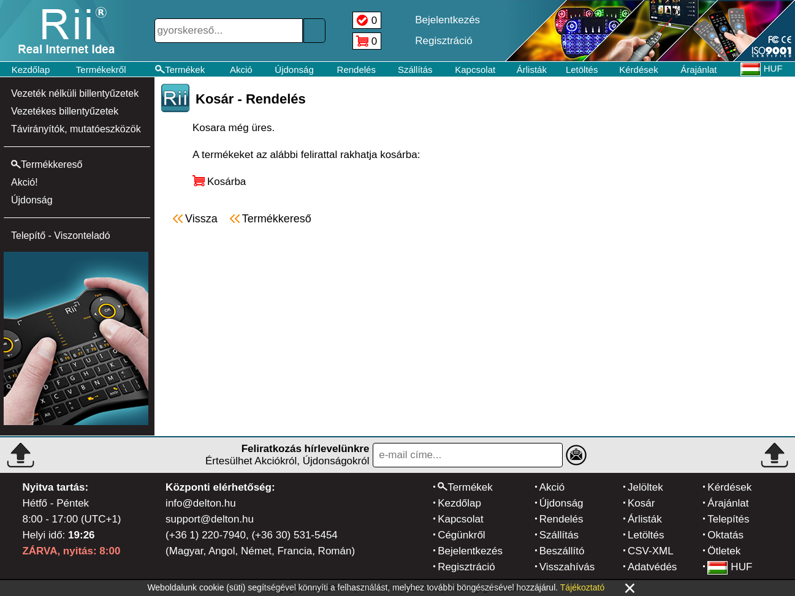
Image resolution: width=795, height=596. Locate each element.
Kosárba (226, 181)
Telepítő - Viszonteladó (60, 235)
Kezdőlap (31, 69)
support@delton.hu (209, 519)
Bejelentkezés (470, 551)
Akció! (24, 182)
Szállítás (415, 69)
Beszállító (562, 551)
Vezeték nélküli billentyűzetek (75, 93)
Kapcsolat (475, 69)
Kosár (641, 503)
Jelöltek (645, 487)
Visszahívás (567, 567)
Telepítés (728, 519)
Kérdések (638, 69)
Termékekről (101, 69)
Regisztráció (466, 567)
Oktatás (725, 535)
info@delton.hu (200, 503)
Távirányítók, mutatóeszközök (76, 129)
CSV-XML (651, 551)
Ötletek (723, 551)
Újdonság (294, 69)
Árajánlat (698, 69)
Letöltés (582, 69)
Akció (241, 69)
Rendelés (356, 69)
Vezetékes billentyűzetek (64, 111)
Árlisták (532, 69)
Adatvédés (652, 567)
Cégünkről (461, 535)
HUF (729, 567)
